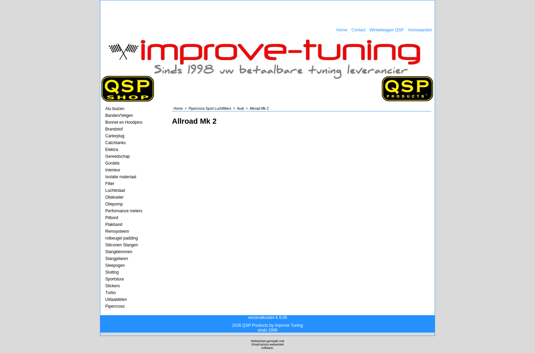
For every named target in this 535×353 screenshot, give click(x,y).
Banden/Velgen (119, 115)
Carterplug (115, 136)
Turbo (110, 292)
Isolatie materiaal (120, 176)
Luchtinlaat (115, 190)
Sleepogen (115, 265)
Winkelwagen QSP (387, 30)
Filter (110, 183)
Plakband (113, 224)
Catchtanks (115, 142)
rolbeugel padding (121, 238)
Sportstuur (114, 279)
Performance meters (124, 211)
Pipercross (115, 306)
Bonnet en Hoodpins (124, 122)
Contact (358, 30)
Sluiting (112, 272)
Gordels (112, 163)
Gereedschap (117, 156)
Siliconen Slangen (121, 245)
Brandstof (114, 129)
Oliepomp (114, 204)
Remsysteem (117, 231)
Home (341, 30)
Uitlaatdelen (116, 299)
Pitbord (111, 217)
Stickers (112, 285)
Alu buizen (115, 108)
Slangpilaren (116, 258)
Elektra (111, 149)
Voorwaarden (420, 30)
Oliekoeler (114, 197)
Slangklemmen (118, 251)
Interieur (112, 170)
